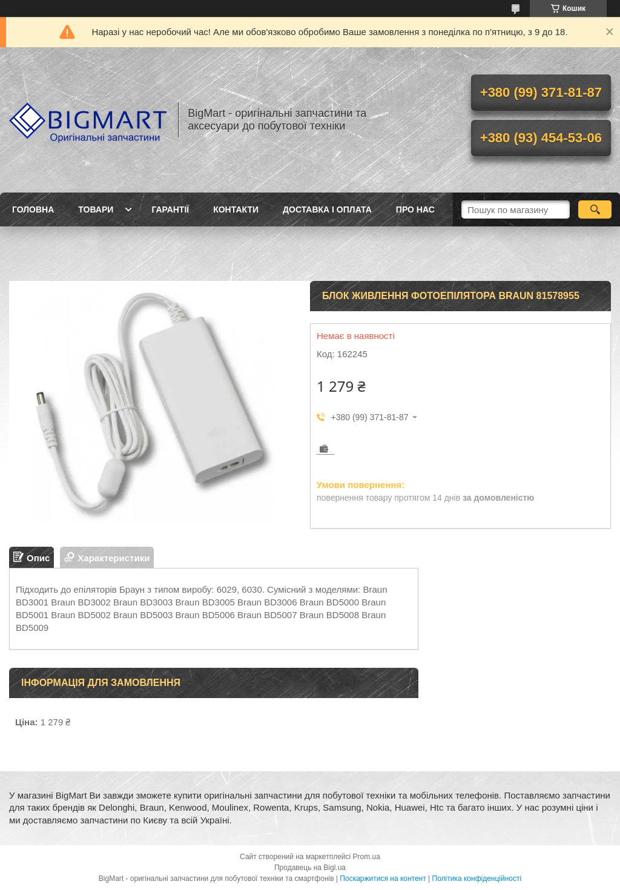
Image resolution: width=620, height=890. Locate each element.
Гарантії (170, 209)
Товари (95, 209)
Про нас (415, 209)
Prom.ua (366, 856)
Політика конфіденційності (477, 878)
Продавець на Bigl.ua (310, 867)
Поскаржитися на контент (383, 878)
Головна (33, 209)
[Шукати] (595, 209)
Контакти (236, 209)
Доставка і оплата (327, 209)
